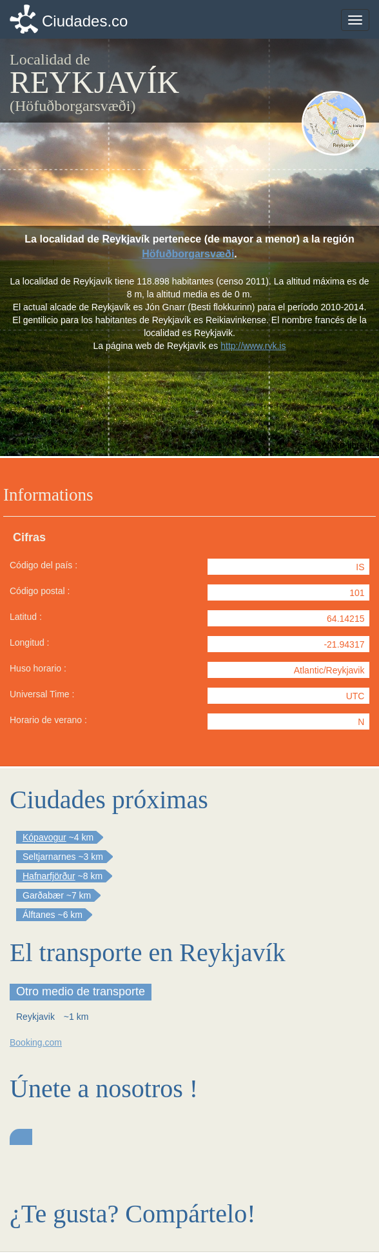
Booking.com (36, 1042)
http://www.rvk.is (253, 346)
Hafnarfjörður (49, 876)
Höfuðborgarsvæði (188, 253)
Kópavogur (44, 837)
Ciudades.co (85, 21)
